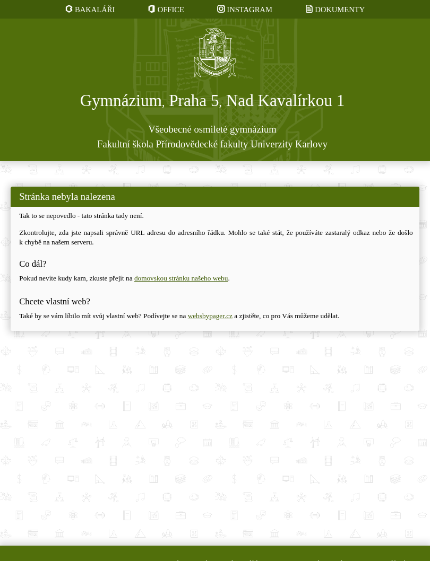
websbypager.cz (210, 316)
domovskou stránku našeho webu (181, 278)
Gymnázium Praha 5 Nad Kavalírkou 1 (212, 101)
